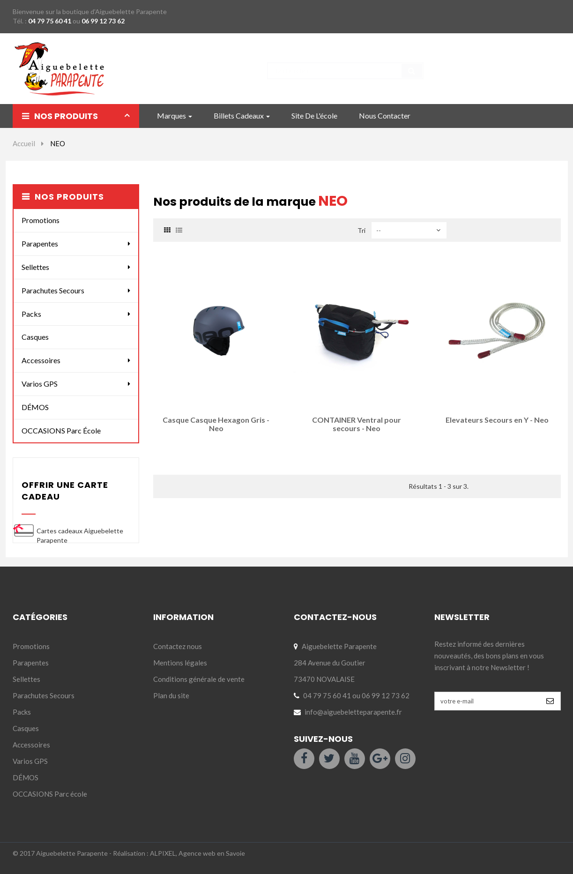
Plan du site (171, 695)
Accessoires (41, 360)
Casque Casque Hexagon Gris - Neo (216, 424)
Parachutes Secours (53, 290)
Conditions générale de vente (199, 679)
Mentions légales (180, 662)
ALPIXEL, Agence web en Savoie (197, 853)
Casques (35, 336)
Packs (31, 313)
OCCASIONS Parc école (61, 430)
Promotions (41, 220)
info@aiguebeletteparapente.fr (353, 712)
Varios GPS (40, 383)
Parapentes (40, 243)
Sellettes (35, 266)
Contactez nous (177, 646)
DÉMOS (35, 407)
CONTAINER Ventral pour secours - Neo (356, 424)
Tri (361, 230)
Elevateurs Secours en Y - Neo (497, 420)
